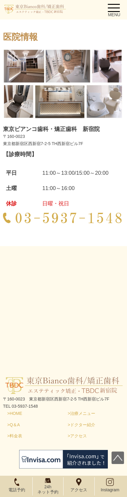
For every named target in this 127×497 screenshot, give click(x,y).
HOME (16, 413)
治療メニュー (82, 413)
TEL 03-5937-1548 (20, 406)
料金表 (16, 435)
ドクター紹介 (82, 424)
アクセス (78, 435)
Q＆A (15, 424)
